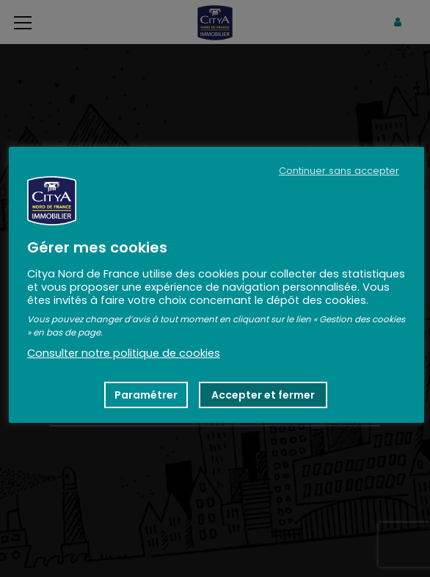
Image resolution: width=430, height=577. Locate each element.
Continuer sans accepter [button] (339, 171)
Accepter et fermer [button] (263, 395)
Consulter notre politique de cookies (123, 353)
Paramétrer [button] (146, 395)
